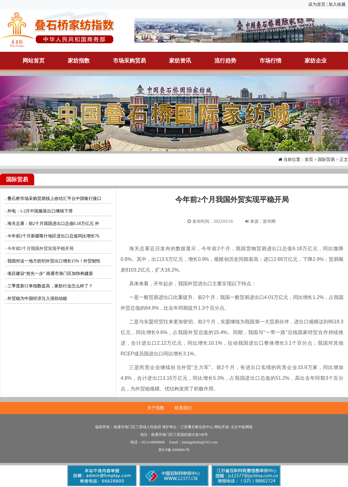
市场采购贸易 (129, 61)
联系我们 (183, 408)
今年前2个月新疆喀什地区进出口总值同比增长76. (53, 236)
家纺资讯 (180, 61)
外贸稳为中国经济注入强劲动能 (37, 298)
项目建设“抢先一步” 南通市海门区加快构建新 (50, 273)
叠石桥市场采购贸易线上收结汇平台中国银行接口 (54, 198)
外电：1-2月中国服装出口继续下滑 (40, 211)
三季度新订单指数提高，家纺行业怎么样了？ (50, 286)
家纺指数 (79, 61)
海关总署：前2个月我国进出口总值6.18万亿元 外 (53, 223)
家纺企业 (316, 61)
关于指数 (155, 408)
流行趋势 (225, 61)
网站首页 (34, 61)
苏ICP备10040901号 (174, 450)
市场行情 (270, 61)
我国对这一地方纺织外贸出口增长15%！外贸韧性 (54, 261)
